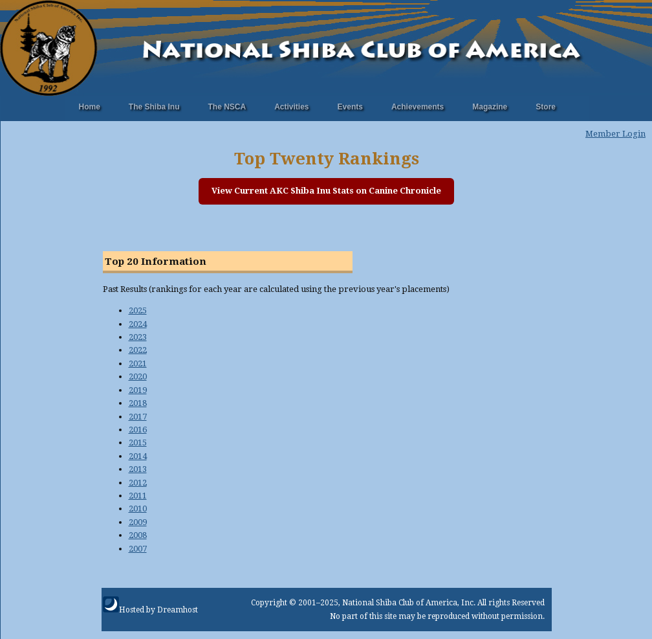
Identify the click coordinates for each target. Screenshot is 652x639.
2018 (138, 403)
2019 (138, 390)
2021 (138, 363)
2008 (138, 535)
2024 (138, 324)
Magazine (489, 106)
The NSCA (227, 106)
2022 (138, 350)
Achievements (417, 106)
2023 (138, 337)
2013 (138, 469)
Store (546, 106)
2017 (138, 416)
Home (89, 106)
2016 (138, 429)
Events (350, 106)
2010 (138, 508)
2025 (138, 310)
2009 (138, 522)
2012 (138, 483)
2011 (138, 495)
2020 (138, 376)
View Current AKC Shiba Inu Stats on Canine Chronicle (326, 191)
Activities (291, 106)
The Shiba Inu (154, 106)
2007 (138, 549)
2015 (138, 442)
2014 (138, 456)
